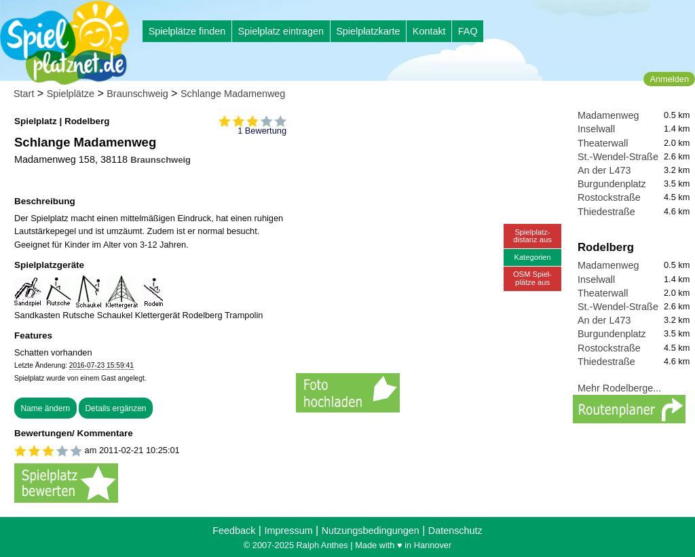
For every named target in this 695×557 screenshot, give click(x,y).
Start (24, 93)
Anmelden (669, 79)
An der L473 (604, 170)
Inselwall (596, 128)
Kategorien (532, 257)
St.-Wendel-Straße (618, 156)
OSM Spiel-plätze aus (532, 278)
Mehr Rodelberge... (619, 388)
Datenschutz (455, 530)
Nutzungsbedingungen (370, 530)
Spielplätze (70, 93)
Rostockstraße (609, 197)
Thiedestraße (606, 211)
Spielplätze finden (187, 31)
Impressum (288, 530)
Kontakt (429, 31)
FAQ (468, 31)
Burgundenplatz (612, 183)
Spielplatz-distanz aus (532, 236)
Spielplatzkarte (368, 31)
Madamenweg (608, 115)
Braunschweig (137, 93)
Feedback (233, 530)
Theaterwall (603, 143)
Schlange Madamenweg (233, 93)
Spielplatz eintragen (280, 31)
